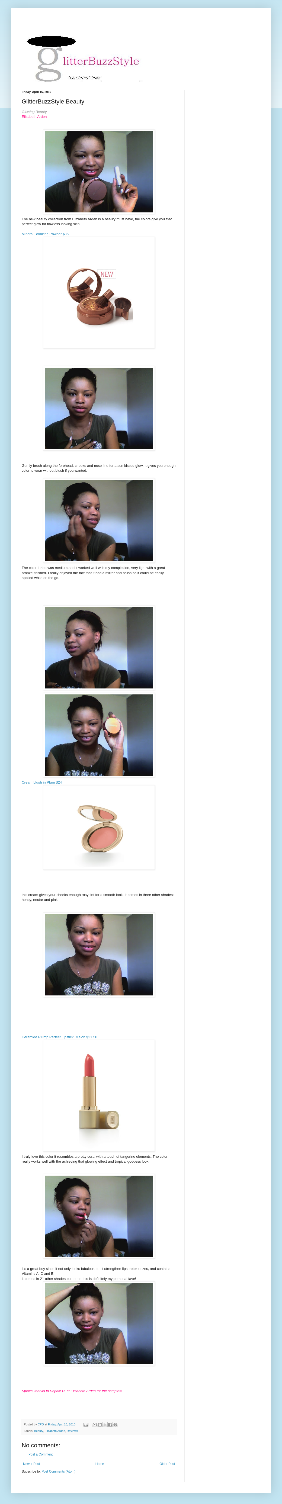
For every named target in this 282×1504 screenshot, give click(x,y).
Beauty (38, 1430)
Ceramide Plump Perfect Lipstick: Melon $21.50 (59, 1037)
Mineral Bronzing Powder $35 (45, 234)
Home (99, 1464)
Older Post (167, 1464)
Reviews (72, 1430)
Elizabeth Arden (55, 1430)
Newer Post (31, 1464)
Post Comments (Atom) (58, 1471)
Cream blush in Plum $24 (42, 782)
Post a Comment (40, 1454)
